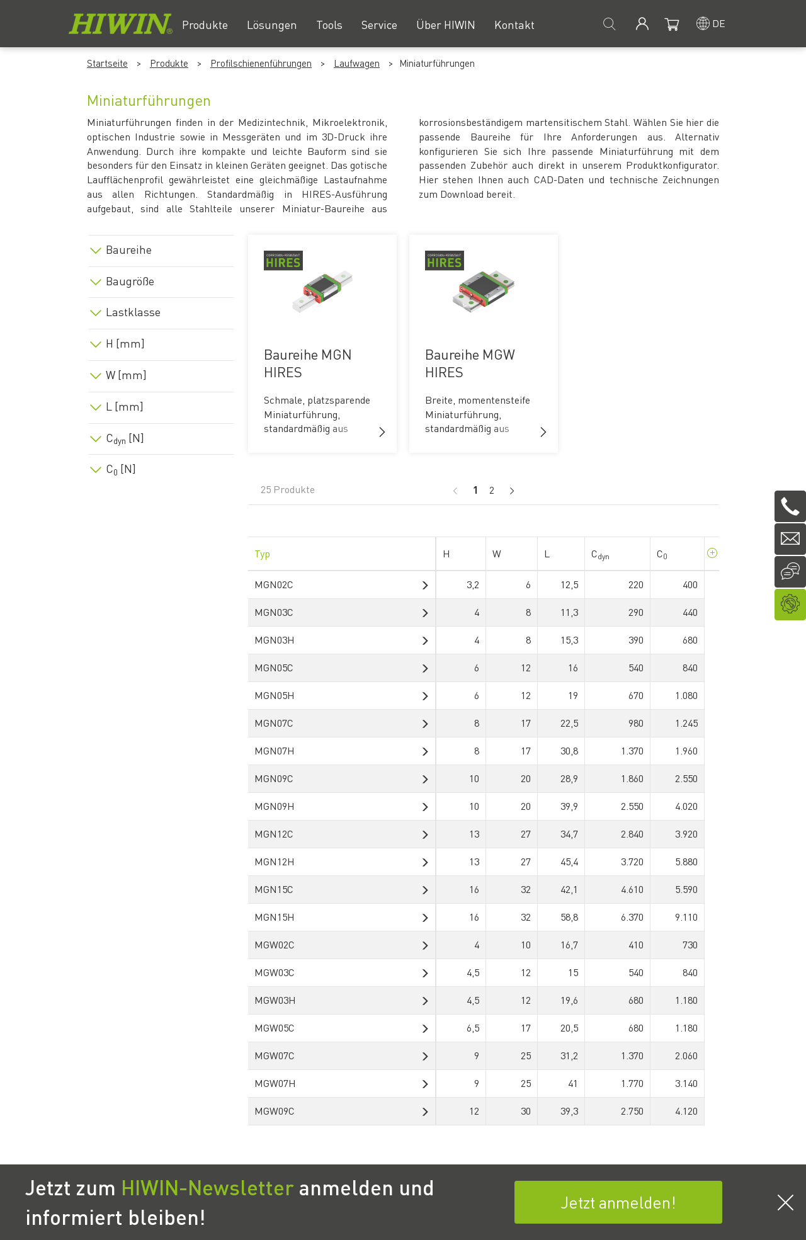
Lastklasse (133, 311)
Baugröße (130, 281)
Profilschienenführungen (261, 63)
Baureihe (129, 249)
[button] (382, 432)
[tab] (161, 247)
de (718, 23)
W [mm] (126, 374)
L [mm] (125, 406)
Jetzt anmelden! (618, 1202)
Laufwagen (357, 63)
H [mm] (125, 343)
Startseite (107, 63)
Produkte (169, 63)
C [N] (125, 437)
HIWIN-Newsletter (207, 1187)
